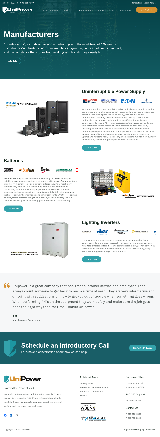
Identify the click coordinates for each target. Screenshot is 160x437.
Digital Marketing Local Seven (140, 429)
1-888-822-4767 (26, 3)
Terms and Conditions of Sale (94, 387)
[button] (147, 10)
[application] (75, 10)
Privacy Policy (86, 383)
